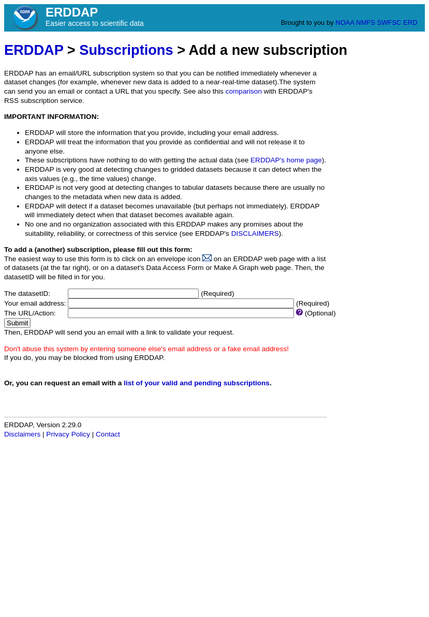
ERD (410, 22)
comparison (244, 91)
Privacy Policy (68, 434)
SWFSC (389, 22)
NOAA (344, 22)
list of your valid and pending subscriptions (197, 383)
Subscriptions (126, 50)
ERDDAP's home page (286, 160)
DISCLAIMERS (255, 233)
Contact (108, 434)
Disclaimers (22, 434)
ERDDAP (33, 50)
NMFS (365, 22)
